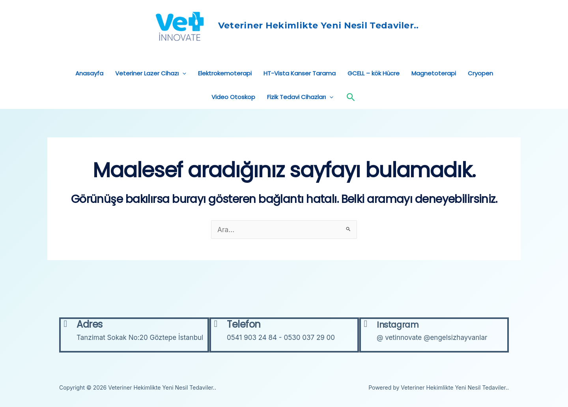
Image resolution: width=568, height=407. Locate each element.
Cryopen (480, 86)
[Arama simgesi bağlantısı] (350, 110)
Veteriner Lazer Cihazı (150, 86)
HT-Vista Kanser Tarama (299, 86)
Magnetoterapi (433, 86)
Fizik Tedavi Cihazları (300, 110)
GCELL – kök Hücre (374, 86)
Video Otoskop (233, 110)
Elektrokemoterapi (225, 86)
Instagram (404, 324)
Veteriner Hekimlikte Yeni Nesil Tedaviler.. (328, 32)
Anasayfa (89, 86)
